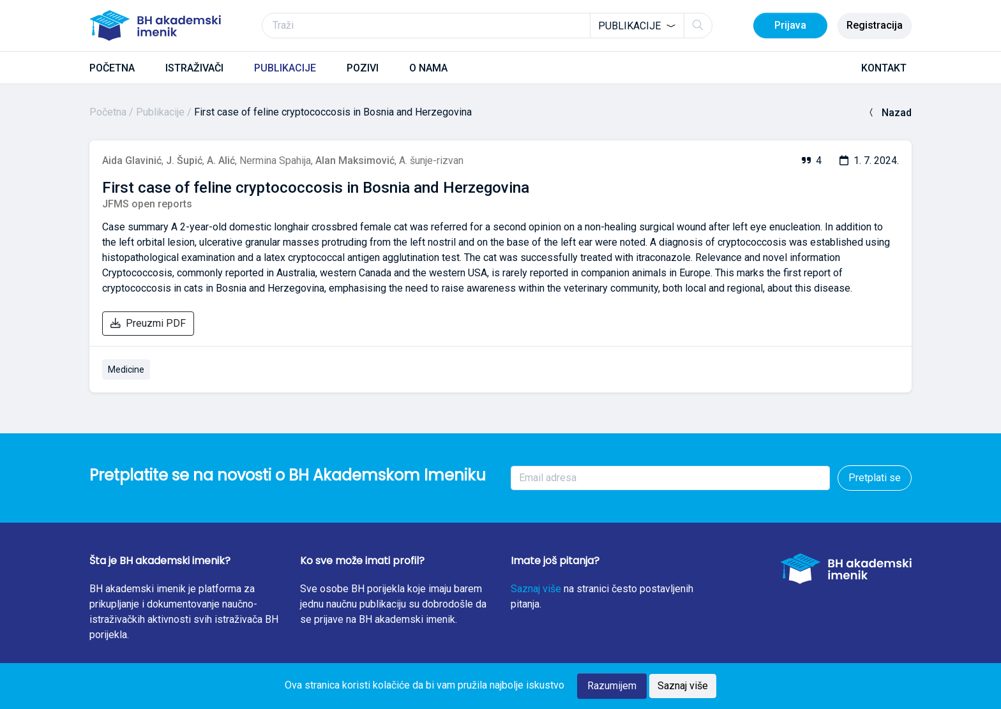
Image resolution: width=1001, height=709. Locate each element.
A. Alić (221, 160)
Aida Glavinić (132, 160)
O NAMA (428, 68)
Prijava (790, 25)
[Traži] (487, 25)
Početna (107, 112)
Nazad (889, 113)
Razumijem (611, 686)
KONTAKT (884, 68)
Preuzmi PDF (148, 323)
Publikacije (160, 112)
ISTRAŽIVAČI (194, 68)
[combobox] (637, 25)
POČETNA (112, 68)
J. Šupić (184, 160)
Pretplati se (874, 478)
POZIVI (363, 68)
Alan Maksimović (355, 160)
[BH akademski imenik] (155, 25)
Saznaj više (536, 589)
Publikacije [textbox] (629, 26)
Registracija (875, 25)
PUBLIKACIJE (285, 68)
